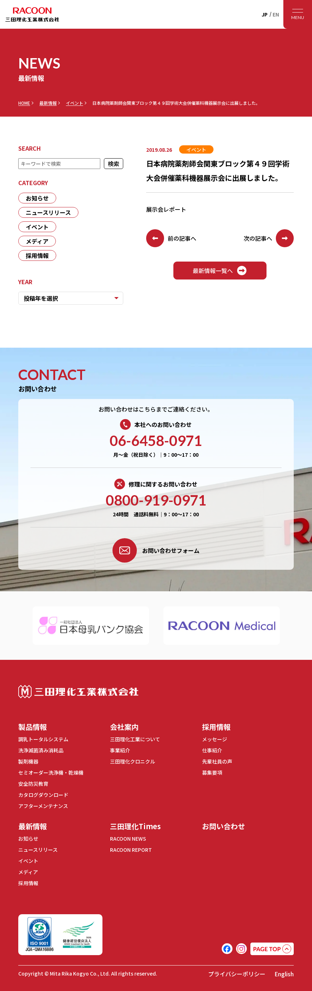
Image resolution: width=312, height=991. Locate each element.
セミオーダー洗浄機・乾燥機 (50, 772)
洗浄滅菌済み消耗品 (40, 750)
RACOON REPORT (131, 849)
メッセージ (214, 739)
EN (276, 14)
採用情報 (37, 255)
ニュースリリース (48, 212)
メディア (37, 241)
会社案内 (124, 727)
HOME (24, 103)
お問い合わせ (223, 826)
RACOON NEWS (128, 838)
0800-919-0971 (156, 500)
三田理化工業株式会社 (78, 691)
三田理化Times (135, 826)
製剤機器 (28, 761)
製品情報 (32, 727)
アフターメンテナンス (43, 805)
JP (264, 14)
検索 (113, 163)
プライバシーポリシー (236, 973)
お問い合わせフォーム (156, 550)
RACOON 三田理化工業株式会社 (32, 14)
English (284, 973)
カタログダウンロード (43, 794)
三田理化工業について (135, 739)
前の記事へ (171, 238)
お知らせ (37, 198)
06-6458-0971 (156, 440)
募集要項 (212, 772)
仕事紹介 (212, 750)
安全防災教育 (33, 783)
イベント (74, 103)
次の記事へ (269, 238)
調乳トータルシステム (43, 739)
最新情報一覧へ (220, 270)
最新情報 (48, 103)
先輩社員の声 (217, 761)
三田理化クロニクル (132, 761)
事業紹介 (120, 750)
